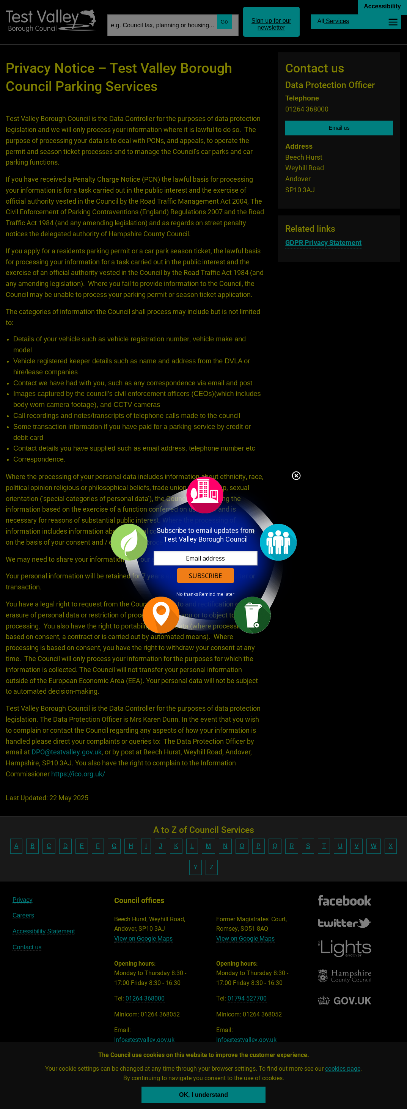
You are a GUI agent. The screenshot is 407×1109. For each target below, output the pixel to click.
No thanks (187, 594)
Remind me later (216, 594)
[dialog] (203, 555)
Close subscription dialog (296, 476)
